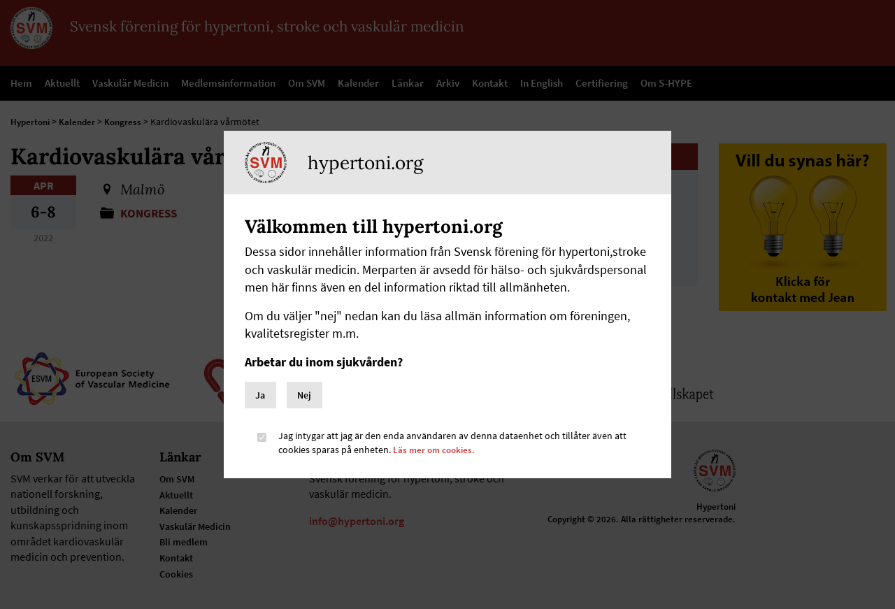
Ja (260, 395)
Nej (304, 395)
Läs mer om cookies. (436, 449)
